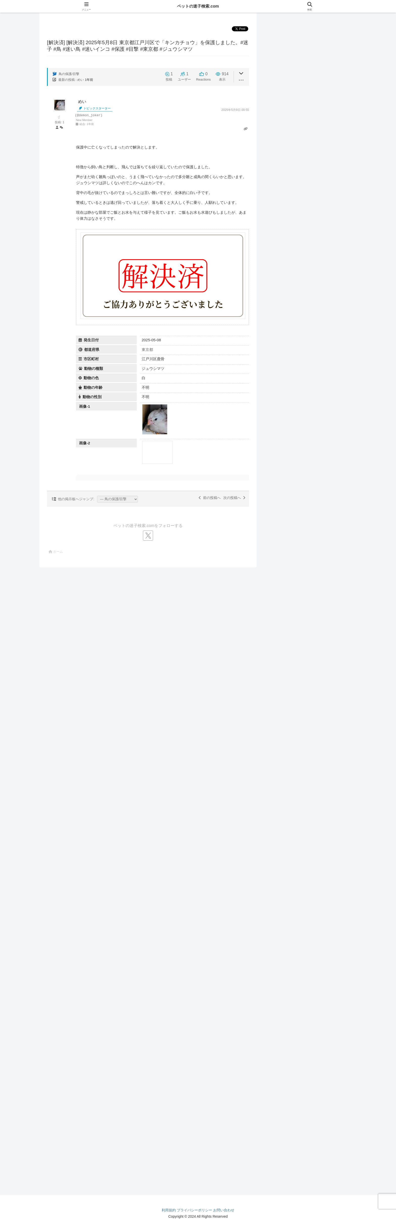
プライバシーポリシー (194, 1210)
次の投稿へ (234, 498)
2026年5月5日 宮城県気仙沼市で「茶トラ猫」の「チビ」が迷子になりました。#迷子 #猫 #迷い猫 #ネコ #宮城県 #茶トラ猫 (317, 409)
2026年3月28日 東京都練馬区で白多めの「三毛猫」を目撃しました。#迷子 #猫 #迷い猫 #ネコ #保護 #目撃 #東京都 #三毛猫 (317, 548)
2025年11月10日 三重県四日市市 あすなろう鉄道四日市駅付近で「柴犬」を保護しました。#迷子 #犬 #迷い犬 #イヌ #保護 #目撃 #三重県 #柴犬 (317, 827)
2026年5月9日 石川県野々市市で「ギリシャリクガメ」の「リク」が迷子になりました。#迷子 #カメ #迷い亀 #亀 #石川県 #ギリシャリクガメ (316, 962)
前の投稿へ (210, 498)
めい (80, 80)
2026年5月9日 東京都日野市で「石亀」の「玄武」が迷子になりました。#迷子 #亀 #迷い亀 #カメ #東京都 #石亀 (317, 983)
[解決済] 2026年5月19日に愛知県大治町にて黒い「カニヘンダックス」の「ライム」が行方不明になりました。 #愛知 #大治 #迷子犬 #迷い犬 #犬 (317, 645)
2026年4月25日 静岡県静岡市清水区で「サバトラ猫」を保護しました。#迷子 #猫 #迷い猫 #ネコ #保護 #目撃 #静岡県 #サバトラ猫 (317, 527)
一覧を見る (309, 44)
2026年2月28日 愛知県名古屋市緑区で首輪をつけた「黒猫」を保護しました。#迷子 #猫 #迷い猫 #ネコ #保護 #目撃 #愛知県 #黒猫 (317, 595)
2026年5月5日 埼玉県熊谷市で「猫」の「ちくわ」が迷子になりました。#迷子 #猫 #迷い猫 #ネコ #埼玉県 (317, 429)
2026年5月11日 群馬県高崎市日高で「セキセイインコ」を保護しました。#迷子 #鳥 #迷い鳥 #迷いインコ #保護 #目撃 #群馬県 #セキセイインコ (317, 259)
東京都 (147, 349)
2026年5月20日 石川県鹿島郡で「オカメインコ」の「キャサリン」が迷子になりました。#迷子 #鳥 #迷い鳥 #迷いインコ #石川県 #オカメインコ (317, 88)
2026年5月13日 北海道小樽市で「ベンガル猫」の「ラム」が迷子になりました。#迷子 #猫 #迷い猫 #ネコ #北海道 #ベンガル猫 (317, 388)
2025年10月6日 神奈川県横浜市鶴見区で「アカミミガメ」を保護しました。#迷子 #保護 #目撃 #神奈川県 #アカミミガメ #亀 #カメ (317, 1150)
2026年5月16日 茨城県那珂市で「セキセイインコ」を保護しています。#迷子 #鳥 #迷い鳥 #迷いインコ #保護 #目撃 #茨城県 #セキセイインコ (317, 238)
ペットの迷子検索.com (198, 6)
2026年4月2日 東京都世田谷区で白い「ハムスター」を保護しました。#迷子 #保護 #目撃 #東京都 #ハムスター (317, 1103)
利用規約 (169, 1210)
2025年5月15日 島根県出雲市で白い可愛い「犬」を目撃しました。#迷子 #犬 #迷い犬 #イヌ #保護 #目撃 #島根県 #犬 (317, 848)
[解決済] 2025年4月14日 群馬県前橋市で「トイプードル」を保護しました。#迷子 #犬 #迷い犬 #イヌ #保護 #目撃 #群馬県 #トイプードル (317, 868)
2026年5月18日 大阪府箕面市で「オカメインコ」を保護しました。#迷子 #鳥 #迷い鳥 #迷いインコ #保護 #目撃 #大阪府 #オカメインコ (317, 217)
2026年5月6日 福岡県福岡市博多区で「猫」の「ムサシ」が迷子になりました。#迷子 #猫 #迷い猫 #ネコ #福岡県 (317, 450)
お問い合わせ (223, 1210)
